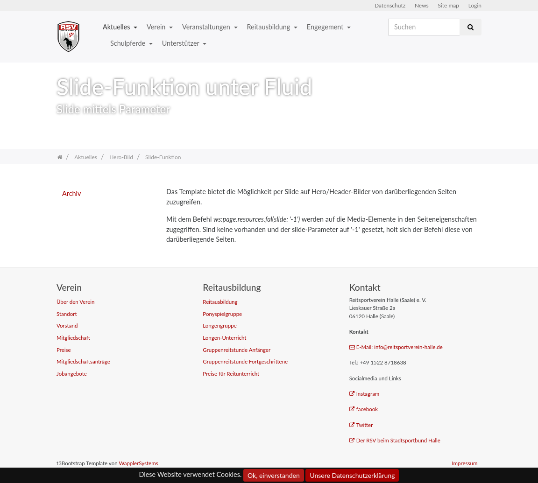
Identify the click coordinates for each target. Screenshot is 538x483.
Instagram (364, 394)
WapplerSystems (138, 463)
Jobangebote (72, 374)
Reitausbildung (269, 27)
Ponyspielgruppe (222, 314)
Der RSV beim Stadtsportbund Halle (394, 440)
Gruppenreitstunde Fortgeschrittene (245, 361)
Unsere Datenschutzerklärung (352, 475)
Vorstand (67, 325)
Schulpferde (128, 43)
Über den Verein (76, 302)
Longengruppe (219, 325)
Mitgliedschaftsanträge (83, 361)
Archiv (71, 193)
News (422, 5)
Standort (67, 314)
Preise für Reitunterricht (231, 374)
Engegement (326, 27)
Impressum (464, 463)
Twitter (361, 425)
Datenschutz (390, 5)
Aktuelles (117, 27)
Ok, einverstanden (274, 475)
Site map (448, 5)
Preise (64, 350)
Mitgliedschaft (73, 338)
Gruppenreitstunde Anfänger (236, 350)
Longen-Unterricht (224, 338)
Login (474, 5)
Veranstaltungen (207, 27)
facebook (363, 409)
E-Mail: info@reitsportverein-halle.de (396, 347)
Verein (157, 27)
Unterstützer (181, 43)
